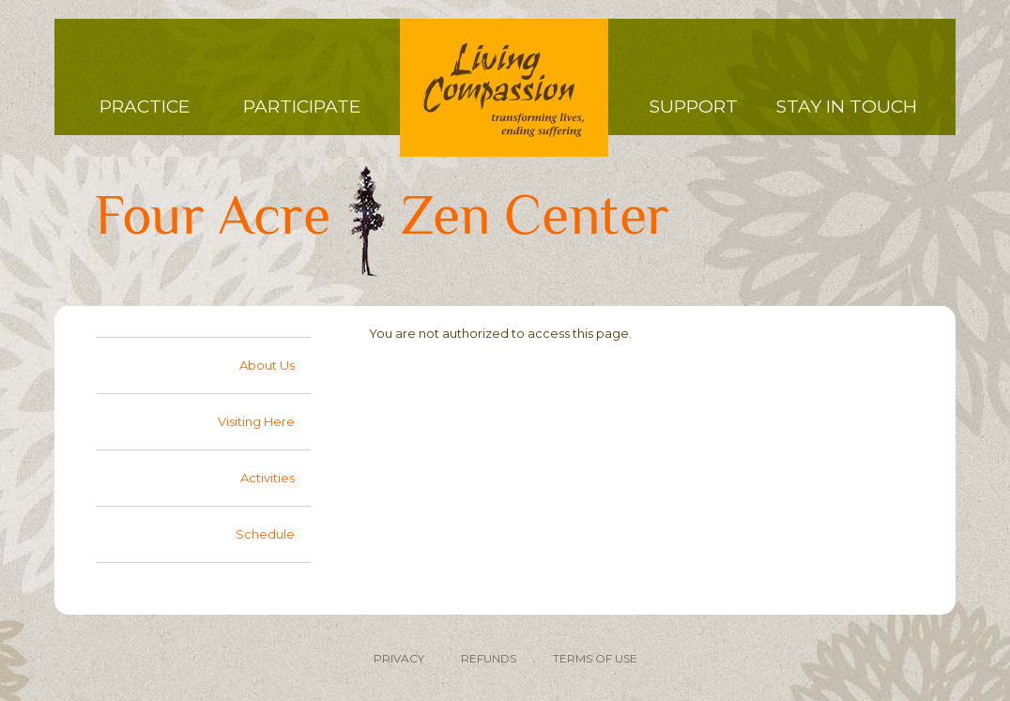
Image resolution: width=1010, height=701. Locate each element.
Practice (144, 106)
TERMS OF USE (595, 658)
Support (694, 106)
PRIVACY (399, 658)
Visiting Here (256, 421)
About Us (267, 365)
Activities (267, 477)
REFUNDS (488, 658)
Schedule (265, 533)
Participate (301, 106)
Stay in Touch (846, 106)
